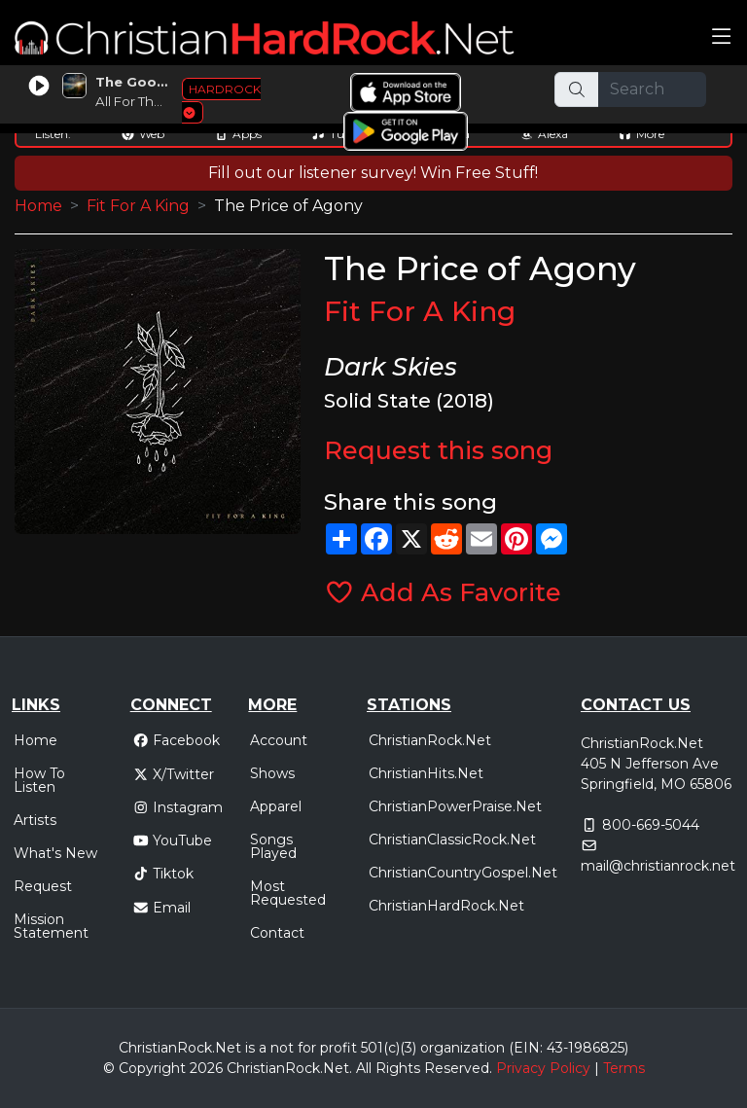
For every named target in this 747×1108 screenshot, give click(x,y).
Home (38, 206)
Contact (277, 933)
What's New (55, 853)
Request (43, 886)
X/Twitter (173, 774)
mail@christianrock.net (658, 866)
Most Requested (288, 893)
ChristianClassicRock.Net (452, 839)
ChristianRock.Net (430, 740)
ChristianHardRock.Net (446, 905)
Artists (35, 820)
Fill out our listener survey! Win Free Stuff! (373, 172)
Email (162, 907)
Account (278, 740)
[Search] (652, 89)
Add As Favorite (443, 592)
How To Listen (39, 780)
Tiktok (163, 873)
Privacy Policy (543, 1068)
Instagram (178, 807)
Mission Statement (51, 926)
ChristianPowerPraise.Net (455, 806)
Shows (272, 773)
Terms (624, 1068)
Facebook (176, 740)
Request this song (438, 450)
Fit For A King (138, 206)
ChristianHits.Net (426, 773)
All (364, 1068)
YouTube (172, 840)
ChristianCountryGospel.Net (463, 872)
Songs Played (273, 846)
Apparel (276, 806)
